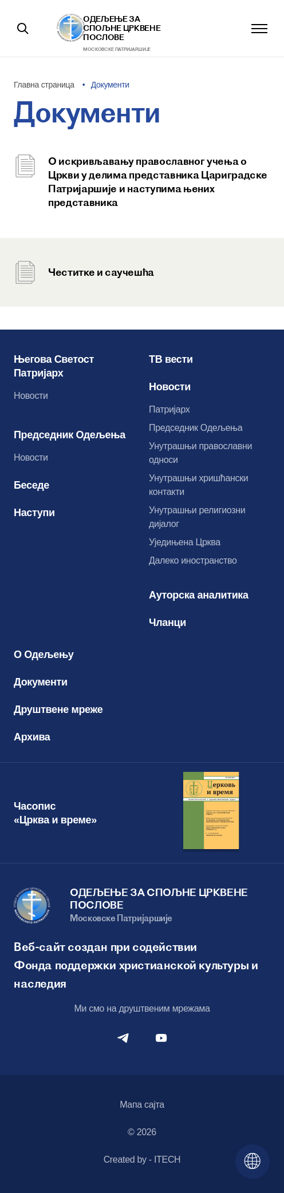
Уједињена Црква (184, 542)
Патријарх (169, 409)
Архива (32, 737)
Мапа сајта (142, 1104)
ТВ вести (171, 359)
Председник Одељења (69, 435)
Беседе (31, 485)
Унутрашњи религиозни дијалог (197, 517)
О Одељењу (44, 654)
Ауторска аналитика (199, 595)
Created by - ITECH (142, 1159)
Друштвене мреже (58, 709)
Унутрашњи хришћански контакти (198, 485)
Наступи (34, 512)
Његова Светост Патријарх (54, 366)
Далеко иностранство (193, 560)
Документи (41, 682)
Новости (31, 396)
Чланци (167, 622)
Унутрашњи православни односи (200, 453)
